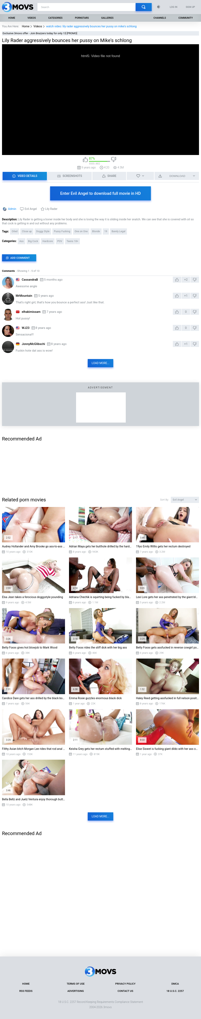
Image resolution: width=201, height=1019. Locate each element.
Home (11, 17)
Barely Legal (119, 231)
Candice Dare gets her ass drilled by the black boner (33, 698)
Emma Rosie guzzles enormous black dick (95, 698)
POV (59, 241)
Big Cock (33, 241)
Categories (55, 17)
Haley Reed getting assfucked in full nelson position (167, 698)
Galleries (107, 17)
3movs (107, 1007)
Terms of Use (76, 983)
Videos (32, 17)
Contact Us (125, 990)
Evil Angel (31, 208)
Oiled (15, 231)
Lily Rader (51, 208)
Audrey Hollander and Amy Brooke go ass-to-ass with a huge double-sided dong (33, 546)
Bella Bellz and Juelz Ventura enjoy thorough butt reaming (33, 799)
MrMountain (24, 296)
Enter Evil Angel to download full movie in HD (100, 193)
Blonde (96, 231)
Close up (27, 231)
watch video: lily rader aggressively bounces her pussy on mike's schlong (91, 26)
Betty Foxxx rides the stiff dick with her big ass (98, 647)
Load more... (100, 363)
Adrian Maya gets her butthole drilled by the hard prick (100, 546)
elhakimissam (31, 312)
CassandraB (30, 279)
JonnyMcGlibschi (33, 344)
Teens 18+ (72, 241)
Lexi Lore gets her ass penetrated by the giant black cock (167, 597)
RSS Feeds (25, 990)
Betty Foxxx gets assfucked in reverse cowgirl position (167, 647)
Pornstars (82, 17)
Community (185, 17)
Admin (12, 208)
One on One (81, 231)
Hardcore (47, 241)
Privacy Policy (125, 983)
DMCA (175, 983)
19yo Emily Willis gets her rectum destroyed (163, 546)
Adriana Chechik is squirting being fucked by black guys (100, 597)
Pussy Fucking (62, 231)
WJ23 (26, 328)
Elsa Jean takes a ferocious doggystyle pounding (32, 597)
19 (105, 231)
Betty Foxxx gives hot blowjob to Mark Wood (29, 647)
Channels (160, 17)
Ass (21, 241)
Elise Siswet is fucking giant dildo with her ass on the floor (167, 748)
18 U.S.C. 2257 (175, 990)
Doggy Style (42, 231)
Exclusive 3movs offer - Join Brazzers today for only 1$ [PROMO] (40, 33)
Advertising (75, 990)
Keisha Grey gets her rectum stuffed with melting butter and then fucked (100, 748)
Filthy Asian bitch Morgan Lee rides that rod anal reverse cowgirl (33, 748)
